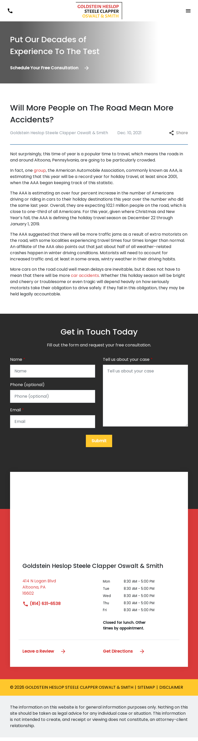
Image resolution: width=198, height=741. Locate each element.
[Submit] (99, 444)
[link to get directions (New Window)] (58, 593)
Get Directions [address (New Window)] (124, 655)
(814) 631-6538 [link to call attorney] (41, 607)
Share (178, 133)
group (40, 170)
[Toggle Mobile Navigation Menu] (188, 10)
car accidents (85, 275)
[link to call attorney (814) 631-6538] (10, 10)
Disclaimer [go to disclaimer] (171, 691)
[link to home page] (99, 10)
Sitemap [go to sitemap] (146, 691)
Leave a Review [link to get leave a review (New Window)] (44, 655)
